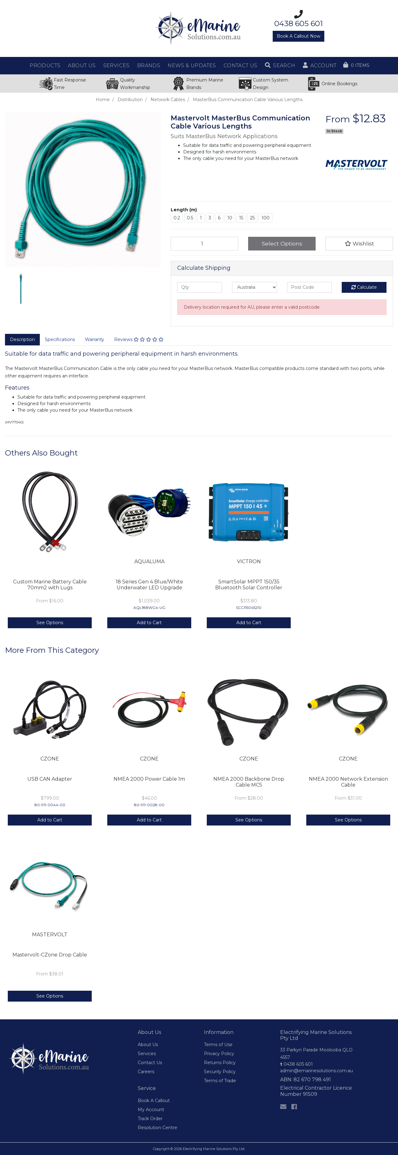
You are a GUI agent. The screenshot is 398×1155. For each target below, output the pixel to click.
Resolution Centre (157, 1127)
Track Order (150, 1118)
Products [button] (45, 65)
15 (241, 218)
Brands (148, 65)
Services (147, 1053)
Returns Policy (220, 1062)
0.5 (190, 218)
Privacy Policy (219, 1053)
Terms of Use (218, 1044)
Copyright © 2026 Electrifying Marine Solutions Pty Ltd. (199, 1149)
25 (252, 218)
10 (229, 218)
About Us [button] (81, 65)
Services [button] (116, 65)
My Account (151, 1109)
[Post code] (309, 287)
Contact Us (150, 1062)
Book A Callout (154, 1100)
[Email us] (283, 1107)
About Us (148, 1044)
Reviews (139, 339)
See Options (49, 622)
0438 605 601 (296, 1064)
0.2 (177, 218)
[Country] (254, 287)
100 (265, 218)
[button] (280, 65)
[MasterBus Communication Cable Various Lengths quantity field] (204, 243)
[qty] (199, 287)
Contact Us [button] (240, 65)
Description (22, 339)
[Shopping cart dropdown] (356, 65)
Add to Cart (149, 622)
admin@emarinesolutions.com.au (316, 1070)
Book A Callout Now (298, 36)
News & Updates (192, 65)
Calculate (364, 287)
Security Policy (220, 1071)
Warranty (94, 339)
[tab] (22, 340)
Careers (146, 1071)
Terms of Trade (220, 1080)
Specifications (60, 339)
